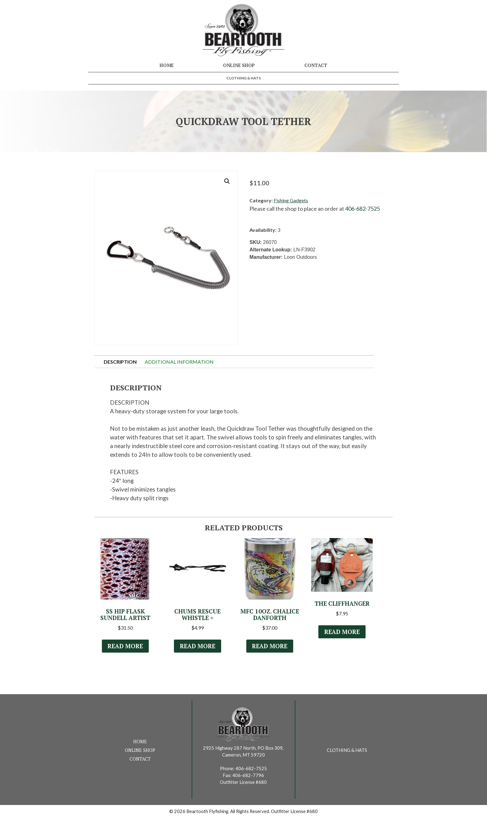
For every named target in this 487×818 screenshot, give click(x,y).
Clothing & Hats (243, 78)
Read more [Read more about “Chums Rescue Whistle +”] (197, 646)
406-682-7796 (248, 775)
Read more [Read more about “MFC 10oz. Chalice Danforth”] (269, 646)
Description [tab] (120, 362)
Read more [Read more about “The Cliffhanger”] (342, 632)
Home (167, 65)
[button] (227, 181)
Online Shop (239, 65)
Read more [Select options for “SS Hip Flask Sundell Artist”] (125, 646)
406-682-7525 (362, 208)
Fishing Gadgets (291, 200)
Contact (315, 65)
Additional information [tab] (179, 362)
